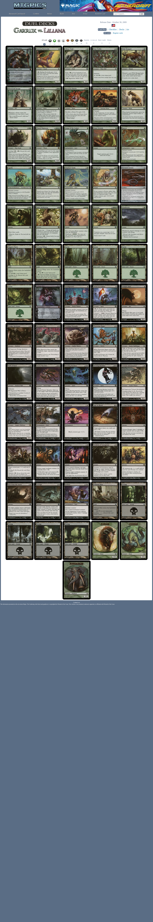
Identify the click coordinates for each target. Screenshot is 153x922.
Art (127, 29)
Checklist (112, 29)
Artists (49, 14)
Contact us (76, 602)
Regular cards (118, 33)
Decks (121, 29)
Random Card (100, 14)
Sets (73, 14)
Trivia (85, 14)
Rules (62, 14)
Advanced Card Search (17, 14)
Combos (36, 14)
